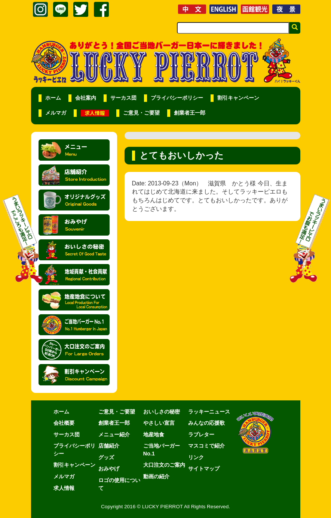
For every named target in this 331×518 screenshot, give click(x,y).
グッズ (106, 457)
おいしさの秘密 (161, 412)
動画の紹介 (156, 476)
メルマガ (55, 113)
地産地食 (153, 434)
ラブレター (201, 434)
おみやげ (108, 469)
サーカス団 (123, 98)
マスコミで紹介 (206, 446)
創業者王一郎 (189, 113)
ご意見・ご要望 (141, 113)
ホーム (53, 98)
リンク (196, 457)
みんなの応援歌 (206, 423)
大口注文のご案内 (164, 465)
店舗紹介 (108, 446)
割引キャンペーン (238, 98)
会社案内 (85, 98)
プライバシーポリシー (177, 98)
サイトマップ (204, 469)
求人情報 (63, 488)
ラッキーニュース (209, 412)
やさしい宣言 (159, 423)
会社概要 (63, 423)
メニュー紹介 (114, 434)
